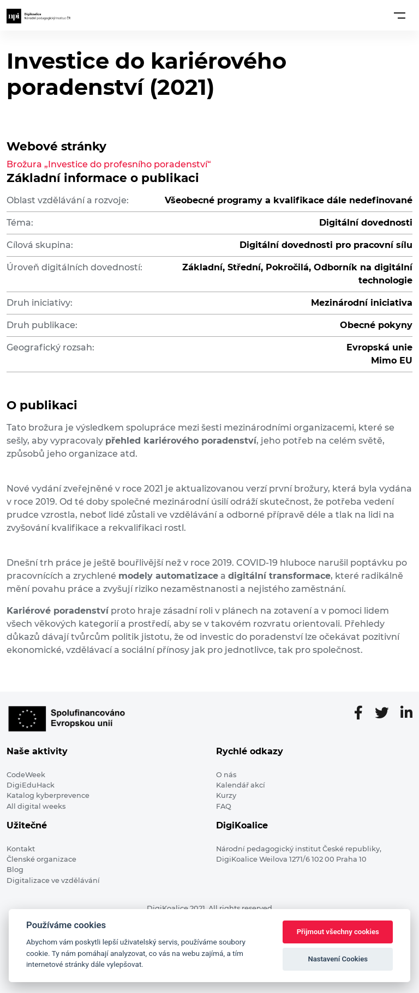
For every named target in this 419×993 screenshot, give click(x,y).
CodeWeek (26, 775)
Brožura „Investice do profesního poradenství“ (109, 164)
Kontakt (21, 849)
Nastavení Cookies (338, 959)
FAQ (223, 806)
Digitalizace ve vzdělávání (53, 880)
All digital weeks (36, 806)
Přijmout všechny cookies (338, 932)
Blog (15, 869)
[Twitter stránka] (386, 713)
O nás (226, 775)
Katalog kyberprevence (48, 795)
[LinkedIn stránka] (406, 713)
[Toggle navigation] (399, 15)
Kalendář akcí (240, 785)
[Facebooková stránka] (363, 713)
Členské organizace (41, 859)
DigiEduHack (31, 785)
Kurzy (226, 795)
